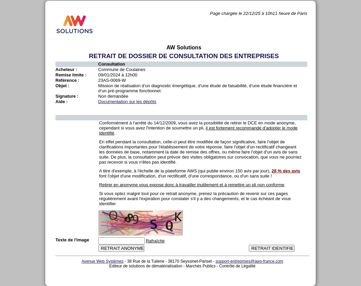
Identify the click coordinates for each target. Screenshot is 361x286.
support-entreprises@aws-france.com (249, 261)
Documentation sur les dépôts (127, 101)
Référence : (67, 80)
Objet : (62, 85)
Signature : (66, 96)
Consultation (111, 64)
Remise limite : (71, 74)
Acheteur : (66, 69)
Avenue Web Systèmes (102, 261)
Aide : (61, 101)
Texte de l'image (72, 239)
